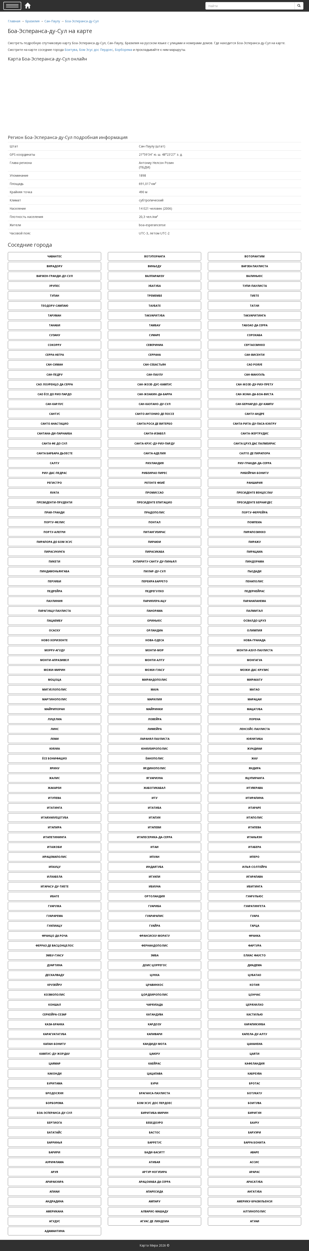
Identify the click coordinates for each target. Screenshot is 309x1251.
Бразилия (32, 21)
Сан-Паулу (52, 21)
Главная (14, 21)
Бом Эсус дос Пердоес (96, 50)
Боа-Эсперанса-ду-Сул (82, 21)
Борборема (123, 50)
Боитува (71, 50)
